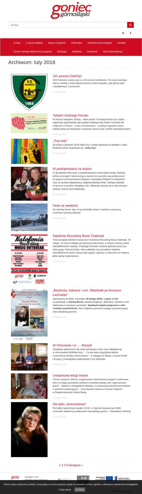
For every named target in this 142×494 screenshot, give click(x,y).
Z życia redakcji (34, 42)
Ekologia (62, 51)
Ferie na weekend (65, 205)
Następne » (75, 465)
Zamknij (79, 489)
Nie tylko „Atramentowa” (69, 404)
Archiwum (92, 51)
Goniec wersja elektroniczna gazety (33, 51)
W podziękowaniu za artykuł (72, 169)
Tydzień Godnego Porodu (70, 115)
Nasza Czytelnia (57, 42)
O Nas (17, 42)
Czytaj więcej (65, 489)
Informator (76, 42)
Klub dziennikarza (112, 51)
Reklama (77, 51)
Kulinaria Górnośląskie (100, 42)
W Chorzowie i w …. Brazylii (72, 345)
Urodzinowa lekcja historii (70, 375)
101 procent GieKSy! (67, 76)
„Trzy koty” (60, 141)
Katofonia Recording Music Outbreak (78, 236)
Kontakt (121, 42)
